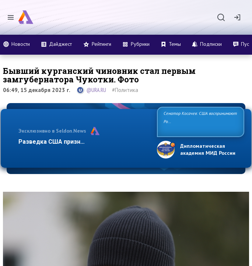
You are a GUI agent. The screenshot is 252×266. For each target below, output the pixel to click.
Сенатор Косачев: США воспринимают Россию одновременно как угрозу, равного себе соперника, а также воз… (200, 121)
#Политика (125, 89)
